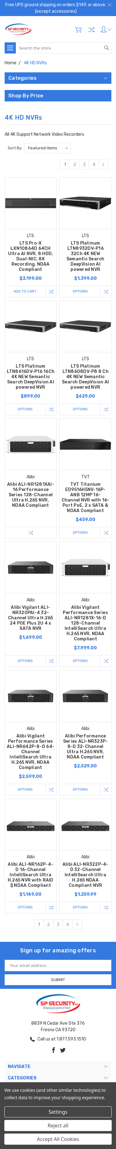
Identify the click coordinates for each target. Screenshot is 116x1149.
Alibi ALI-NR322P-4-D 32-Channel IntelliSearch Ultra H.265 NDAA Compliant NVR (85, 875)
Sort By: (15, 148)
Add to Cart (25, 291)
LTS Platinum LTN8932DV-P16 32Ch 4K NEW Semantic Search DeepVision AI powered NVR (86, 256)
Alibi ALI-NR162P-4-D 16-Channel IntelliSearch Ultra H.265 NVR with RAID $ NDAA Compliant (31, 875)
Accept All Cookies (58, 1139)
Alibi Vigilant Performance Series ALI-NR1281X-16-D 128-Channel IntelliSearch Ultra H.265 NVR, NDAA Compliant (85, 623)
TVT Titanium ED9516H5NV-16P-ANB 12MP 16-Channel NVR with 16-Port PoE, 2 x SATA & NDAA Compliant (86, 497)
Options (80, 291)
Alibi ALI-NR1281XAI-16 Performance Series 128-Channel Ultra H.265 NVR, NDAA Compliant (30, 495)
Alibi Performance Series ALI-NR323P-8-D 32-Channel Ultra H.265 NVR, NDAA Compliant (85, 746)
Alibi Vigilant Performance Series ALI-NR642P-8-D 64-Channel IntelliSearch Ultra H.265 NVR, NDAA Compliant (31, 751)
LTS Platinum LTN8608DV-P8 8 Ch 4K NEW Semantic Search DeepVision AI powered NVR (85, 377)
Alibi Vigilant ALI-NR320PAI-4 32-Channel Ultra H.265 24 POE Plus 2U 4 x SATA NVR (30, 618)
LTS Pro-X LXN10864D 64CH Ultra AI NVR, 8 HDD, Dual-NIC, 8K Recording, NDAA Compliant (30, 256)
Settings (58, 1111)
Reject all (58, 1125)
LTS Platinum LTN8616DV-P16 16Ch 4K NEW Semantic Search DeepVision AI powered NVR (31, 377)
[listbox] (48, 148)
